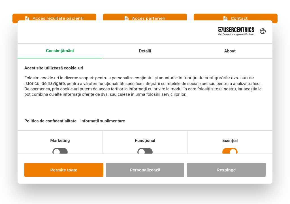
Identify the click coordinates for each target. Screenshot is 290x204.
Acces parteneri (145, 18)
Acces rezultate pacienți (54, 18)
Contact (235, 18)
